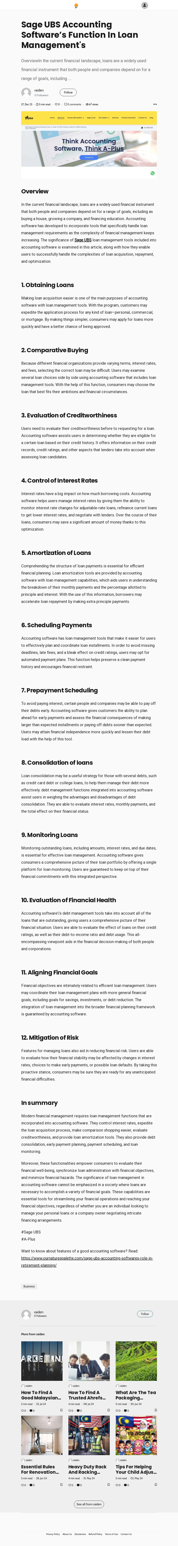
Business (29, 1286)
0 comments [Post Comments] (73, 104)
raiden (39, 90)
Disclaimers (80, 1534)
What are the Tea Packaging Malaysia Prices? (136, 1397)
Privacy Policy (53, 1534)
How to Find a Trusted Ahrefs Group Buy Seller (87, 1397)
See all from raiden (89, 1504)
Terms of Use (111, 1534)
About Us (67, 1534)
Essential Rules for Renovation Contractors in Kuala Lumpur (38, 1475)
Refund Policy (95, 1534)
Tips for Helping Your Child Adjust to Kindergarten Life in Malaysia (136, 1475)
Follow (68, 92)
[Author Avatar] (144, 5)
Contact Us (126, 1534)
